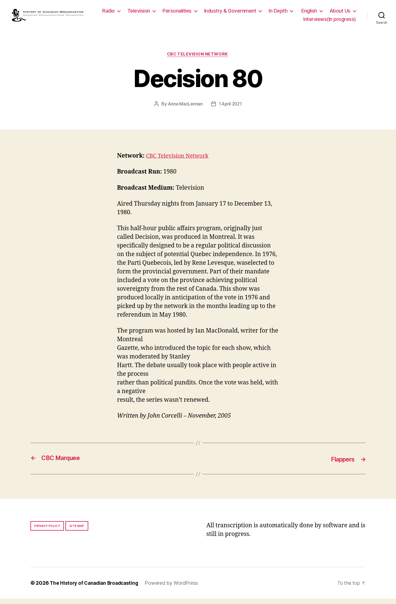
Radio (142, 13)
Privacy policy (47, 531)
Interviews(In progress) (329, 22)
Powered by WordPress (175, 588)
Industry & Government (264, 13)
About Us (280, 22)
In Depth (311, 13)
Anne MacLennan (184, 109)
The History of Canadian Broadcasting (96, 588)
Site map (77, 531)
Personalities (210, 13)
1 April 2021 (230, 109)
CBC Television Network (198, 59)
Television (172, 13)
